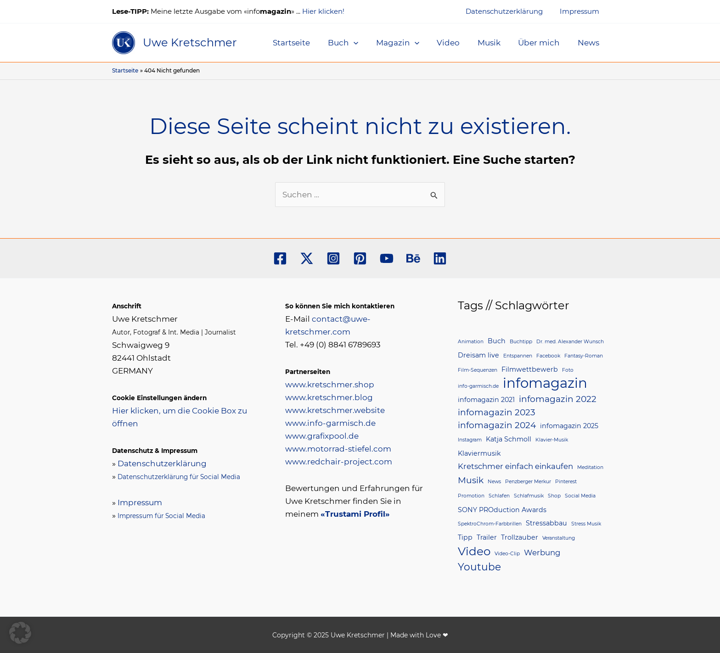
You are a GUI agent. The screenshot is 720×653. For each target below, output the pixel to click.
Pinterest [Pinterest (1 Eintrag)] (566, 482)
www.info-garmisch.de (330, 423)
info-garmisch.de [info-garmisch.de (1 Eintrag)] (478, 386)
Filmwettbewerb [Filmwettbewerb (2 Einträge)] (529, 369)
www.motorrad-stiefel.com (338, 448)
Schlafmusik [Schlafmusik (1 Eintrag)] (529, 496)
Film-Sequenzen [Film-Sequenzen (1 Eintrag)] (477, 370)
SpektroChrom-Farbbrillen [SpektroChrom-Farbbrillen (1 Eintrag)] (490, 524)
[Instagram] (333, 258)
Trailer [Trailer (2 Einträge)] (487, 537)
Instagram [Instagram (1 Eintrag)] (470, 440)
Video (455, 42)
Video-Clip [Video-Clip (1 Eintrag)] (507, 554)
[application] (365, 43)
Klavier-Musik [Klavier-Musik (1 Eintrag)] (551, 440)
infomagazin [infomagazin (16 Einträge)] (545, 383)
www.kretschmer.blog (329, 397)
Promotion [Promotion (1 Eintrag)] (471, 496)
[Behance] (413, 258)
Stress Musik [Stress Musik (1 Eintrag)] (586, 524)
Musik (494, 42)
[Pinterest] (360, 258)
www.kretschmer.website (335, 410)
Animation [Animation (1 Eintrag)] (471, 342)
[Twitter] (306, 258)
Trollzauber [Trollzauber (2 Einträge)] (519, 537)
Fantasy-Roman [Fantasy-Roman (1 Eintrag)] (583, 356)
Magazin (406, 43)
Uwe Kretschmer (190, 42)
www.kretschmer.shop (329, 384)
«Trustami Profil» (355, 514)
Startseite (305, 42)
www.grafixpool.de (322, 436)
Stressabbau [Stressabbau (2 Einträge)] (546, 523)
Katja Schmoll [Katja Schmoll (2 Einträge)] (508, 439)
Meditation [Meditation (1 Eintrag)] (590, 467)
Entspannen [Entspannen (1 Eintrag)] (517, 356)
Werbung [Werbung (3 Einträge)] (542, 552)
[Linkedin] (439, 258)
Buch (354, 43)
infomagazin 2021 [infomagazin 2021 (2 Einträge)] (486, 400)
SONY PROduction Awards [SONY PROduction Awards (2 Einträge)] (502, 510)
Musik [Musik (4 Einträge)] (471, 480)
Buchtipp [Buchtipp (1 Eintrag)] (521, 342)
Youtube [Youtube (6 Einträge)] (479, 567)
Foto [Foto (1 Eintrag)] (568, 370)
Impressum (581, 11)
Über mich (542, 42)
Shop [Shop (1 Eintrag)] (554, 496)
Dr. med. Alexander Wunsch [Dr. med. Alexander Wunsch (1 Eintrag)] (570, 342)
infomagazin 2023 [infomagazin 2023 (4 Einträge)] (496, 412)
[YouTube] (386, 258)
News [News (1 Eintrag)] (494, 482)
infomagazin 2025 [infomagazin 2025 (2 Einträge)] (569, 426)
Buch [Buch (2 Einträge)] (497, 341)
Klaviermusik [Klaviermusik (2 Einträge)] (479, 453)
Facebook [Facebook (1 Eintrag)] (548, 356)
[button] (20, 633)
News (589, 42)
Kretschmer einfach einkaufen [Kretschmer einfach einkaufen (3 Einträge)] (515, 466)
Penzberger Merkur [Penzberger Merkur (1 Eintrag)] (528, 482)
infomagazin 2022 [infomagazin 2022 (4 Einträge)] (557, 399)
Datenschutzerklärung (509, 11)
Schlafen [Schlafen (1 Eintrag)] (499, 496)
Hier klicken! (323, 11)
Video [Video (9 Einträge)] (474, 551)
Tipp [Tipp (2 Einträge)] (465, 537)
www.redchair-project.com (338, 461)
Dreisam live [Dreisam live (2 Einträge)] (478, 355)
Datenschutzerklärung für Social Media (179, 476)
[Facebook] (280, 258)
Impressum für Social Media (161, 515)
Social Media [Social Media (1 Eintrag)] (580, 496)
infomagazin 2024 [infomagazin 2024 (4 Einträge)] (497, 425)
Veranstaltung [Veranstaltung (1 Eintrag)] (558, 538)
